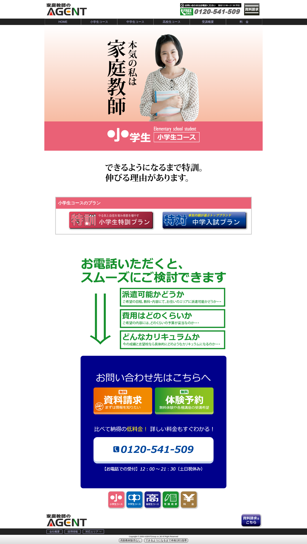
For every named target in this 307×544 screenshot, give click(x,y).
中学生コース (135, 21)
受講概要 (208, 21)
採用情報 (73, 531)
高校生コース (172, 21)
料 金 (244, 21)
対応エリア (93, 531)
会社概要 (54, 531)
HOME (62, 21)
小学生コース (99, 21)
